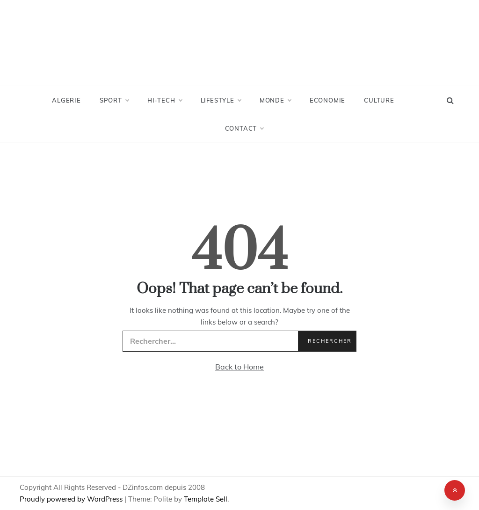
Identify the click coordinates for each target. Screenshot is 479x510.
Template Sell (205, 499)
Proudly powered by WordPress (72, 499)
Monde (275, 100)
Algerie (66, 100)
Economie (327, 100)
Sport (114, 100)
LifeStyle (221, 100)
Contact (244, 128)
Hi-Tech (164, 100)
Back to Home (239, 366)
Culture (379, 100)
